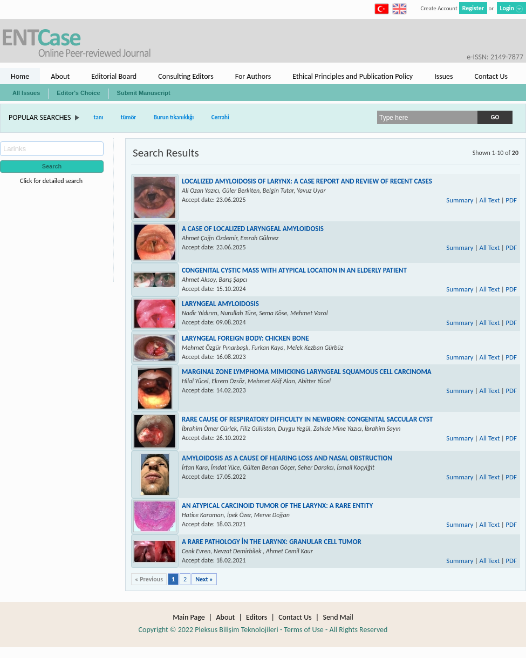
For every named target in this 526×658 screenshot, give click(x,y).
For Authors (253, 76)
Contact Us (491, 76)
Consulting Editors (185, 76)
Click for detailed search (51, 181)
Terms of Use (304, 629)
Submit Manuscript (143, 93)
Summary (459, 200)
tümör (128, 117)
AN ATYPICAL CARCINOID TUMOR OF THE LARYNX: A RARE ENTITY (277, 505)
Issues (443, 76)
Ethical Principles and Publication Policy (352, 76)
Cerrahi (220, 117)
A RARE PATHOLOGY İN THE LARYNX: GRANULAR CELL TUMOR (271, 542)
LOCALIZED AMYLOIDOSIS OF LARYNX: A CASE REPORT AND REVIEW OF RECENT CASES (307, 181)
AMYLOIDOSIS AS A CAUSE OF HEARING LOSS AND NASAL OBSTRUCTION (287, 458)
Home (20, 76)
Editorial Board (113, 76)
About (60, 76)
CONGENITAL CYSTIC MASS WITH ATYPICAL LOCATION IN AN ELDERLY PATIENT (294, 270)
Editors (256, 617)
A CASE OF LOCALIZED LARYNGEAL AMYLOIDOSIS (253, 229)
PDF (511, 200)
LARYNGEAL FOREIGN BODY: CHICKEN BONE (245, 338)
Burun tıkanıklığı (174, 117)
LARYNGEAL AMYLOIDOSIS (220, 304)
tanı (99, 117)
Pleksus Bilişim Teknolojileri (236, 629)
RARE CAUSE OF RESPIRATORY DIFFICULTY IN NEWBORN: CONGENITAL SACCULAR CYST (307, 419)
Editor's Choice (78, 93)
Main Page (189, 617)
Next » (204, 579)
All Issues (26, 93)
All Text (489, 200)
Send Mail (338, 617)
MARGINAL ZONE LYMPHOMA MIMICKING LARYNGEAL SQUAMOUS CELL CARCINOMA (307, 372)
